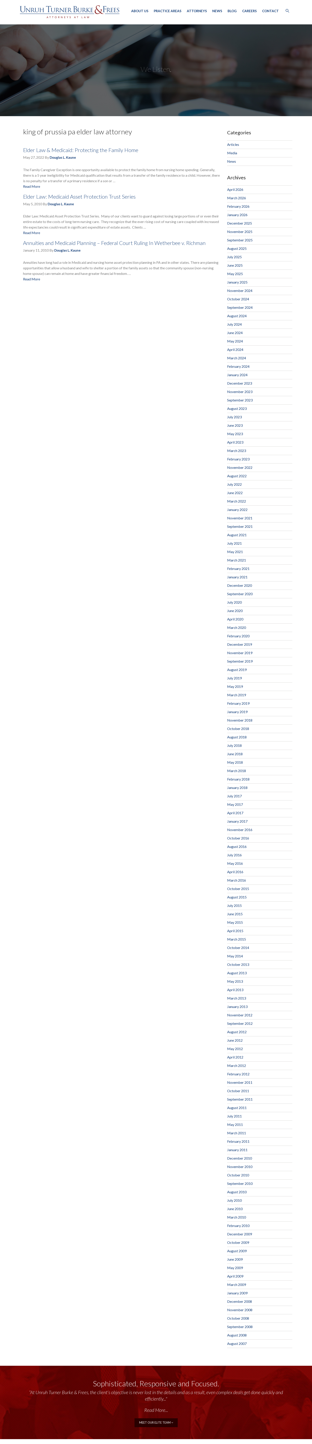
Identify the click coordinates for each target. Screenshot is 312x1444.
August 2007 (237, 1343)
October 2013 (238, 964)
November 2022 (239, 467)
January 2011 (237, 1150)
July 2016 (234, 855)
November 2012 (239, 1015)
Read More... (156, 1410)
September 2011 (240, 1099)
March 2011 (236, 1133)
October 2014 (238, 947)
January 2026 (237, 215)
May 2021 (235, 552)
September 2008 (240, 1327)
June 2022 (235, 493)
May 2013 (235, 981)
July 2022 (234, 484)
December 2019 (239, 644)
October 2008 (238, 1318)
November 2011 (239, 1082)
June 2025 (235, 265)
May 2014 (235, 956)
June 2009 (235, 1259)
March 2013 (236, 998)
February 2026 (238, 206)
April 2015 (235, 931)
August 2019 (237, 669)
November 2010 (239, 1166)
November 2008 (239, 1310)
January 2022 (237, 509)
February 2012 (238, 1074)
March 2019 (236, 695)
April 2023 (235, 442)
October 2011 (238, 1091)
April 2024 (235, 349)
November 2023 (239, 391)
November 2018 (239, 720)
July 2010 (234, 1200)
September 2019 (240, 661)
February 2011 (238, 1141)
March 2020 (236, 627)
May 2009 (235, 1268)
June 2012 (235, 1040)
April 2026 (235, 189)
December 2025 (239, 223)
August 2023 (237, 408)
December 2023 (239, 383)
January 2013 (237, 1006)
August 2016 (237, 846)
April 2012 (235, 1057)
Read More (31, 186)
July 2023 (234, 417)
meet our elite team (156, 1422)
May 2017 (235, 804)
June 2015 (235, 914)
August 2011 (237, 1108)
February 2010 (238, 1225)
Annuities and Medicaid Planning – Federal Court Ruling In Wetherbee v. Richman (114, 243)
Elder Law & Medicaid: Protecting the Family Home (80, 150)
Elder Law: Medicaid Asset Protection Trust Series (79, 196)
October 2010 (238, 1175)
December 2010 (239, 1158)
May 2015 (235, 922)
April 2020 (235, 619)
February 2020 (238, 636)
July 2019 (234, 678)
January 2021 (237, 577)
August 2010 (237, 1192)
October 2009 (238, 1242)
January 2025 (237, 282)
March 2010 (236, 1217)
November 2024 (239, 290)
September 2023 (240, 400)
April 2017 (235, 813)
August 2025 (237, 248)
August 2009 (237, 1251)
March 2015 (236, 939)
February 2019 (238, 703)
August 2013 (237, 973)
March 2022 (236, 501)
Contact (270, 11)
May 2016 (235, 863)
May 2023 (235, 434)
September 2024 (240, 307)
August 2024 (237, 316)
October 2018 (238, 728)
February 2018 (238, 779)
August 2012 (237, 1032)
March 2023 (236, 450)
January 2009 (237, 1293)
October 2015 (238, 888)
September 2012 (240, 1023)
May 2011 (235, 1124)
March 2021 (236, 560)
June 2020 (235, 611)
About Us (139, 11)
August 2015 (237, 897)
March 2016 (236, 880)
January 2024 (237, 375)
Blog (232, 11)
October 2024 (238, 299)
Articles (233, 144)
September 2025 (240, 240)
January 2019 (237, 712)
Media (232, 153)
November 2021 (239, 518)
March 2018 (236, 771)
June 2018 (235, 754)
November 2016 (239, 830)
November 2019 (239, 653)
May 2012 (235, 1049)
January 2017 (237, 821)
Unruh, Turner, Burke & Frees (69, 11)
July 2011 (234, 1116)
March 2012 (236, 1065)
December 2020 (239, 585)
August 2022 (237, 476)
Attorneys (197, 11)
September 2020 (240, 594)
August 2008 (237, 1335)
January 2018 (237, 787)
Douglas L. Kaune (63, 157)
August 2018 (237, 737)
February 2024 (238, 366)
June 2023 (235, 425)
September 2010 (240, 1183)
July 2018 (234, 745)
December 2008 (239, 1301)
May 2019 (235, 686)
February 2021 (238, 568)
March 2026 (236, 198)
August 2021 (237, 535)
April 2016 (235, 872)
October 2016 (238, 838)
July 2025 (234, 257)
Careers (249, 11)
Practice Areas (167, 11)
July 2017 (234, 796)
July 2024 (234, 324)
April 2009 (235, 1276)
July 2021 (234, 543)
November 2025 (239, 231)
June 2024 (235, 333)
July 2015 (234, 905)
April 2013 (235, 990)
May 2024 (235, 341)
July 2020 (234, 602)
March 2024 (236, 358)
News (217, 11)
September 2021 (240, 526)
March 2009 (236, 1284)
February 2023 (238, 459)
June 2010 (235, 1209)
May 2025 (235, 274)
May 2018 (235, 762)
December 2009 (239, 1234)
